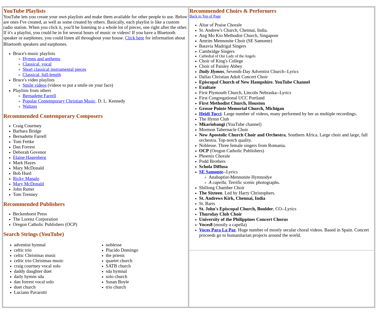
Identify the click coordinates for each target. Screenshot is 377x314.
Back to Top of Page (205, 16)
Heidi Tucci (210, 113)
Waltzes (30, 106)
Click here (134, 37)
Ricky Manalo (26, 178)
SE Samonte (211, 171)
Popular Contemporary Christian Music (59, 100)
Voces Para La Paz (217, 229)
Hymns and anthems (41, 58)
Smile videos (35, 85)
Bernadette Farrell (39, 95)
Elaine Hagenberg (29, 157)
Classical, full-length (42, 74)
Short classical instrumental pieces (54, 69)
